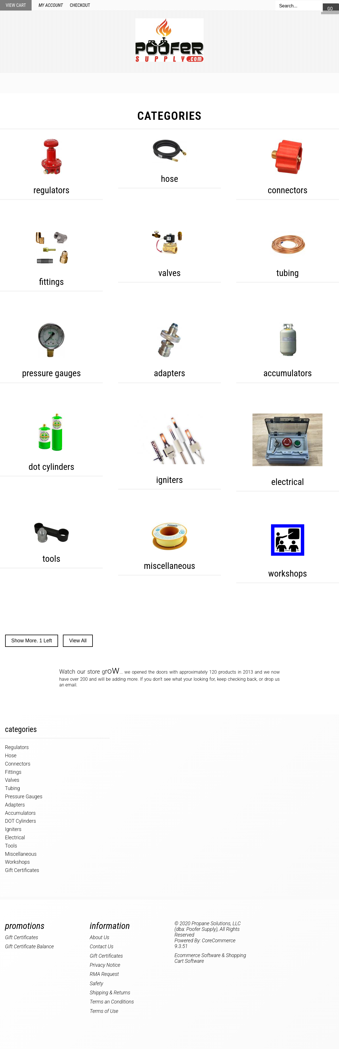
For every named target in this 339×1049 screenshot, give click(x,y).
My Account (51, 5)
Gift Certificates (22, 870)
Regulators (51, 190)
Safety (96, 983)
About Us (268, 82)
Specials (147, 82)
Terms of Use (104, 1011)
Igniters (169, 480)
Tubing (287, 273)
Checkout (80, 5)
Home (65, 82)
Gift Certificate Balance (29, 946)
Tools (51, 559)
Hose (169, 179)
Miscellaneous (169, 566)
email (70, 685)
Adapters (169, 373)
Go (330, 8)
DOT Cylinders (51, 467)
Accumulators (287, 373)
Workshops (287, 573)
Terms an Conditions (112, 1002)
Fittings (51, 282)
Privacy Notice (105, 965)
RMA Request (104, 974)
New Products (103, 82)
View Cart (16, 5)
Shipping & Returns (110, 992)
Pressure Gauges (51, 373)
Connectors (287, 190)
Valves (169, 273)
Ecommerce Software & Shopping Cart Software (210, 958)
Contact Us (229, 82)
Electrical (287, 482)
